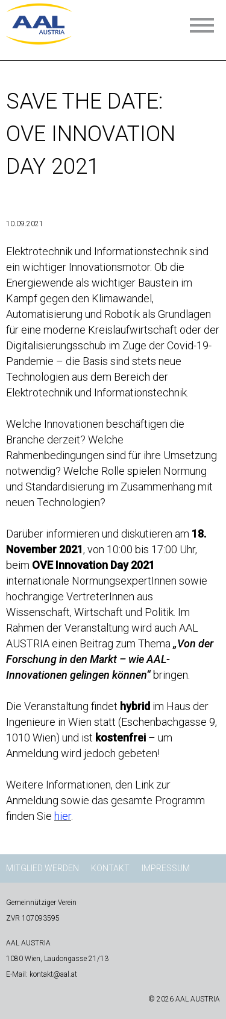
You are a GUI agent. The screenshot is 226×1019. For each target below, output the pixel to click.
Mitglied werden (42, 868)
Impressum (166, 868)
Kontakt (110, 868)
